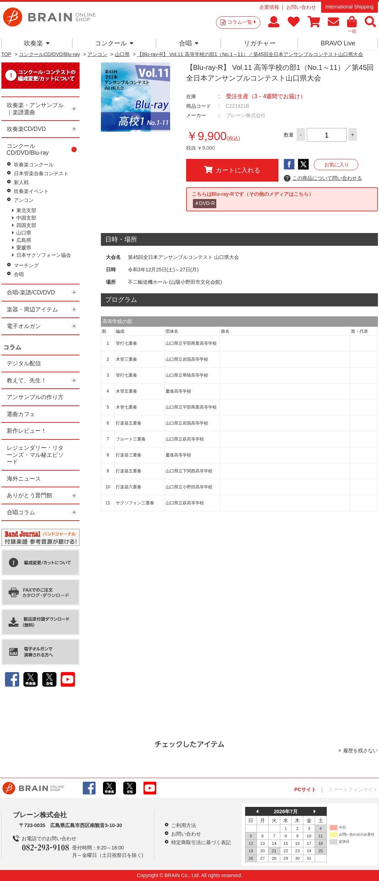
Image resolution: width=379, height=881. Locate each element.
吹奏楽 (37, 43)
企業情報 (269, 7)
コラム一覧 (241, 22)
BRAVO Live (338, 43)
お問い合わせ (301, 7)
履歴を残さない (360, 750)
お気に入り (336, 164)
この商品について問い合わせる (323, 178)
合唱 (189, 43)
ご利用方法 (183, 825)
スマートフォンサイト (353, 789)
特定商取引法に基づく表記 (201, 842)
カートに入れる (232, 170)
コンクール (114, 43)
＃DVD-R (204, 203)
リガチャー (260, 43)
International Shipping (349, 7)
